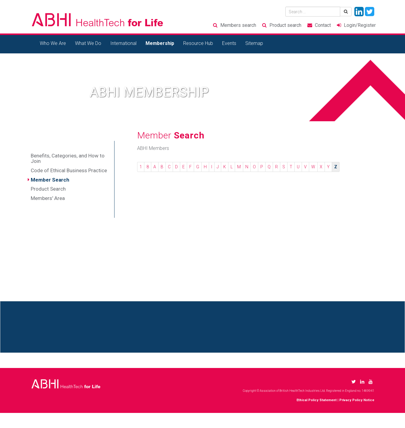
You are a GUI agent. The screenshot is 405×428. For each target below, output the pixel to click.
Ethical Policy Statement (317, 400)
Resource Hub (198, 43)
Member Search (50, 180)
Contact (323, 25)
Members (238, 25)
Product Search (48, 189)
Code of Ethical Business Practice (69, 170)
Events (229, 43)
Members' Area (48, 198)
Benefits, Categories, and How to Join (68, 158)
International (123, 43)
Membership (160, 43)
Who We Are (53, 43)
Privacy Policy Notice (356, 400)
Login (360, 25)
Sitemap (254, 43)
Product (285, 25)
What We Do (88, 43)
